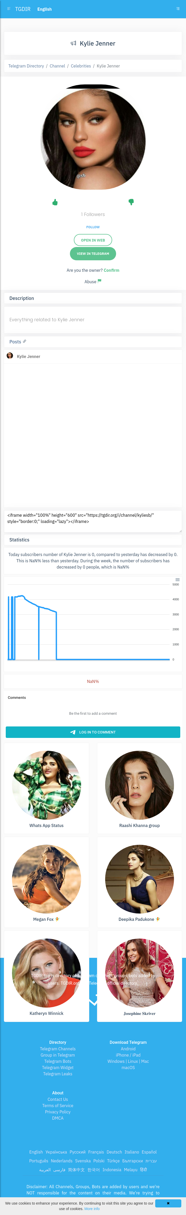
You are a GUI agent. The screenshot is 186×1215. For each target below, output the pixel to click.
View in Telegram (93, 253)
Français (96, 1152)
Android (128, 1048)
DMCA (58, 1118)
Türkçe (113, 1160)
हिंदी (143, 1169)
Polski (99, 1160)
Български (132, 1160)
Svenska (83, 1160)
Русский (78, 1152)
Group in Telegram (58, 1055)
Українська (56, 1152)
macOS (128, 1067)
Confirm (111, 270)
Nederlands (62, 1160)
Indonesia (112, 1169)
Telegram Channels (58, 1048)
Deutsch (114, 1152)
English (36, 1152)
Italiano (132, 1152)
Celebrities (81, 66)
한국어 (93, 1169)
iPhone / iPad (128, 1055)
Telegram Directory (26, 66)
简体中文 (76, 1169)
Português (38, 1160)
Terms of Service (57, 1105)
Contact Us (57, 1099)
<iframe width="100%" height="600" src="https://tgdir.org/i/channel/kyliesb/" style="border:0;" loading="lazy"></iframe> (93, 521)
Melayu (130, 1169)
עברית (151, 1160)
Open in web (93, 240)
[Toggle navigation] (177, 9)
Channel (57, 66)
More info (91, 1209)
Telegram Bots (57, 1061)
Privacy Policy (57, 1111)
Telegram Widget (58, 1067)
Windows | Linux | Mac (128, 1061)
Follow (93, 227)
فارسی (59, 1169)
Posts (15, 342)
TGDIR (23, 9)
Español (149, 1152)
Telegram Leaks (58, 1073)
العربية (45, 1169)
